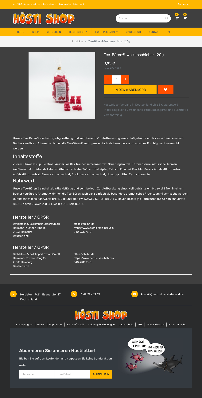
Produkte (77, 41)
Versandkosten (156, 324)
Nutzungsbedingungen (101, 324)
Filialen (41, 324)
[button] (169, 32)
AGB (140, 324)
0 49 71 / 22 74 (90, 294)
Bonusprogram (24, 324)
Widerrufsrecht (177, 324)
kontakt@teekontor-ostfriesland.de (162, 294)
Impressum (56, 324)
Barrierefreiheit (75, 324)
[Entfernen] (108, 79)
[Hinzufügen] (125, 79)
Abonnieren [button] (101, 374)
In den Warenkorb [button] (130, 90)
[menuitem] (20, 32)
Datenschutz (126, 324)
